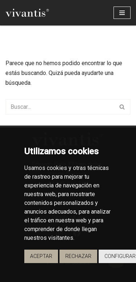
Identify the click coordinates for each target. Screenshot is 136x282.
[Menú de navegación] (122, 13)
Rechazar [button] (78, 256)
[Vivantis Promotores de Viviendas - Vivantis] (27, 13)
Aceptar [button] (41, 256)
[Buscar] (59, 107)
